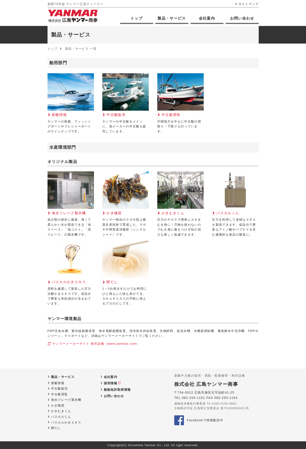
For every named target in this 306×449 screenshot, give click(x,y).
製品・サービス (172, 18)
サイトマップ (248, 4)
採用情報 (110, 383)
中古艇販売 (59, 388)
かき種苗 (57, 405)
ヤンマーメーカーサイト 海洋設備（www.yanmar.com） (96, 343)
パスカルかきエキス (66, 422)
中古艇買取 (59, 394)
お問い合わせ (242, 18)
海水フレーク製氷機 (66, 399)
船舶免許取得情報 (117, 389)
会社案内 (207, 18)
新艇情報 (57, 383)
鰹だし (56, 428)
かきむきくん (61, 411)
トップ (136, 18)
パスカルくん (61, 416)
